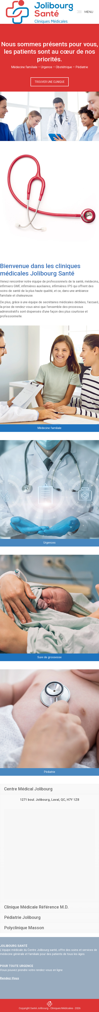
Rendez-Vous (9, 978)
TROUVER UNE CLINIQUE (50, 81)
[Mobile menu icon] (84, 12)
